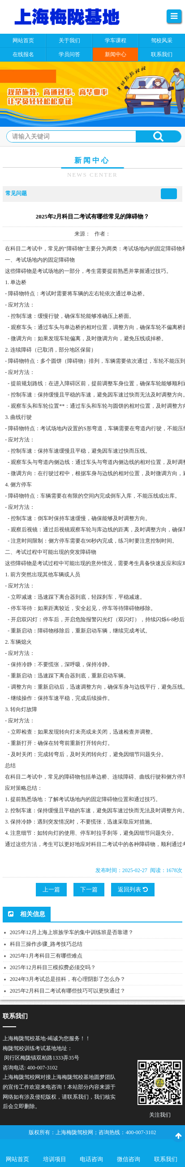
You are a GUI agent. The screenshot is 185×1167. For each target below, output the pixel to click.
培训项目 (54, 1159)
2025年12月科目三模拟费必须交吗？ (53, 967)
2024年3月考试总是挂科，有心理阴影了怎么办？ (67, 979)
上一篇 (51, 889)
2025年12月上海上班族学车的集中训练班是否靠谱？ (71, 932)
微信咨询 (128, 1159)
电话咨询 (91, 1159)
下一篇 (89, 889)
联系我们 (165, 1159)
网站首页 (17, 1159)
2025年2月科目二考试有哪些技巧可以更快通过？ (67, 991)
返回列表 (132, 889)
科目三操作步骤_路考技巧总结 (46, 944)
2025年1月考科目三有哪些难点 (46, 956)
